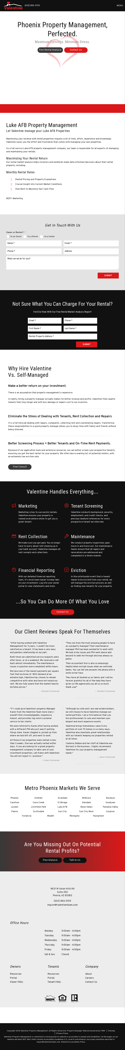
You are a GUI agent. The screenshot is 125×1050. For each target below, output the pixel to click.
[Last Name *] (80, 329)
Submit (108, 275)
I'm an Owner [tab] (16, 236)
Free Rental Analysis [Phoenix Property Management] (50, 50)
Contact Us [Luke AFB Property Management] (62, 612)
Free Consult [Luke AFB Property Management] (20, 466)
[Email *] (91, 243)
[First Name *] (45, 329)
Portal (13, 978)
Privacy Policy (62, 1033)
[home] (13, 5)
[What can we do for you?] (62, 263)
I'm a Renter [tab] (32, 236)
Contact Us (91, 982)
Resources (16, 974)
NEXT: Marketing (14, 198)
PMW (103, 1031)
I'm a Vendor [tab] (49, 236)
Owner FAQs (16, 982)
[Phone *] (33, 251)
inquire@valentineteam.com (62, 905)
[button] (59, 913)
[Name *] (33, 243)
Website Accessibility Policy (73, 1042)
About (88, 974)
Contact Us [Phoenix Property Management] (76, 50)
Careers (89, 978)
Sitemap (111, 1031)
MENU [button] (120, 5)
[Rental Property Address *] (62, 336)
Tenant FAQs (54, 982)
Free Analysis (50, 860)
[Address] (91, 251)
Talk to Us (74, 860)
